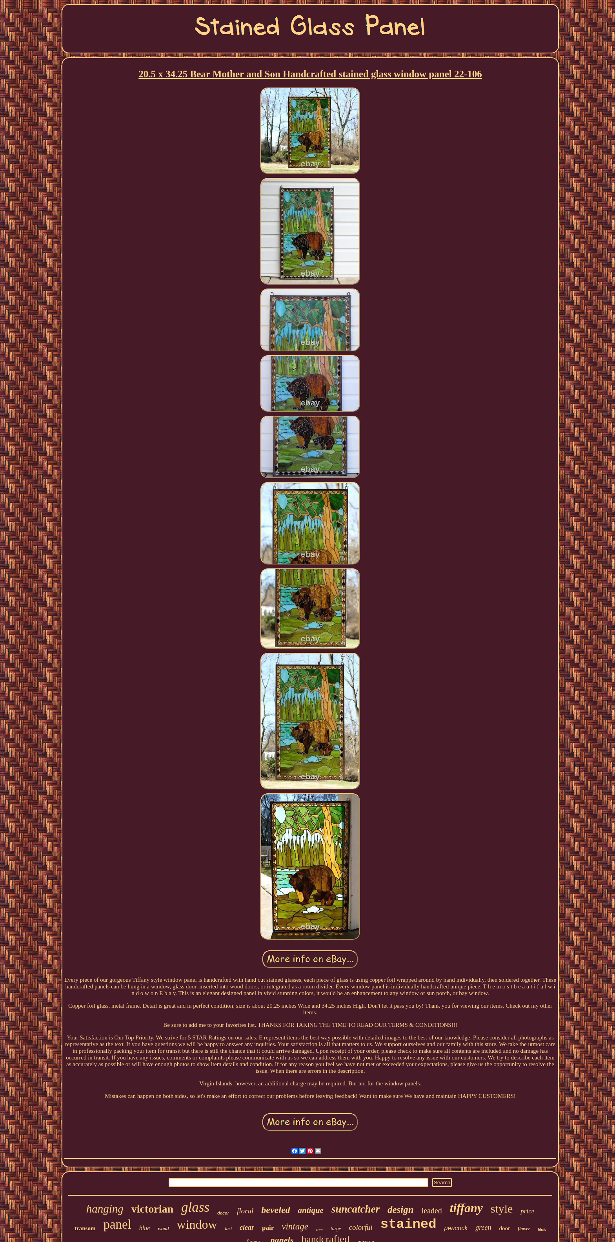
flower (524, 1228)
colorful (361, 1227)
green (483, 1227)
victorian (152, 1209)
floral (245, 1211)
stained (408, 1224)
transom (85, 1228)
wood (163, 1228)
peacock (456, 1228)
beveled (275, 1210)
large (336, 1228)
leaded (432, 1210)
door (504, 1228)
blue (144, 1228)
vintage (295, 1226)
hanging (105, 1208)
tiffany (466, 1208)
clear (247, 1227)
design (401, 1209)
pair (268, 1227)
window (197, 1224)
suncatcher (355, 1209)
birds (542, 1229)
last (228, 1228)
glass (195, 1207)
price (527, 1211)
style (502, 1208)
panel (117, 1224)
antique (311, 1210)
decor (223, 1213)
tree (319, 1229)
